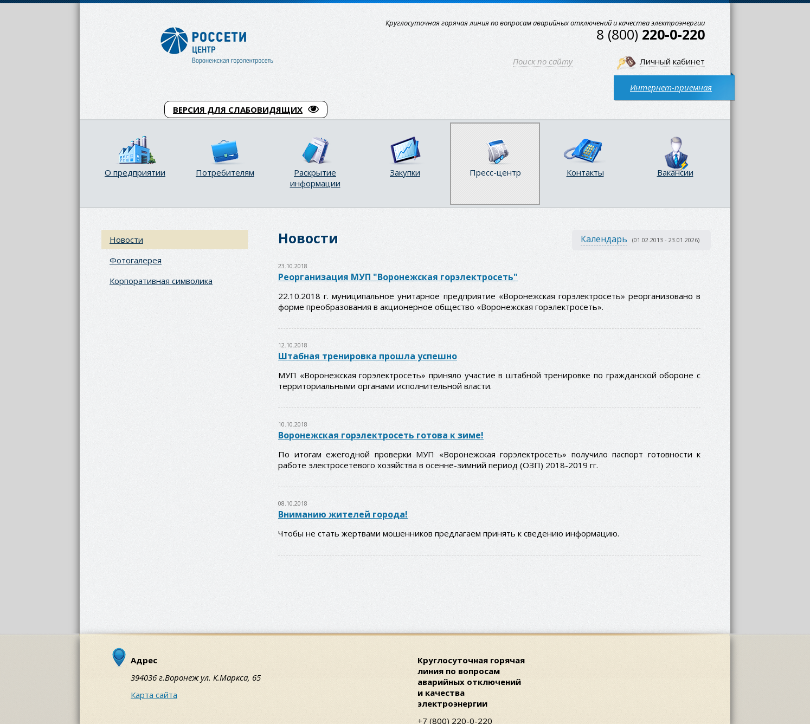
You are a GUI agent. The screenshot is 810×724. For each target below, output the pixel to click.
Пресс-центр (495, 172)
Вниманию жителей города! (343, 514)
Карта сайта (154, 694)
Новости (126, 239)
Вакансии (675, 172)
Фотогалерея (136, 260)
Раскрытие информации (315, 178)
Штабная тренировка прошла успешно (367, 356)
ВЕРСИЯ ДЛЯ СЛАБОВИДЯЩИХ (246, 109)
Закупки (405, 172)
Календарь (604, 239)
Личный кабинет (672, 61)
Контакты (585, 172)
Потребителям (225, 172)
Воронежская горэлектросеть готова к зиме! (381, 435)
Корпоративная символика (161, 280)
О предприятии (135, 172)
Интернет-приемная (671, 87)
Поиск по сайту (543, 61)
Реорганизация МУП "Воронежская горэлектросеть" (398, 277)
